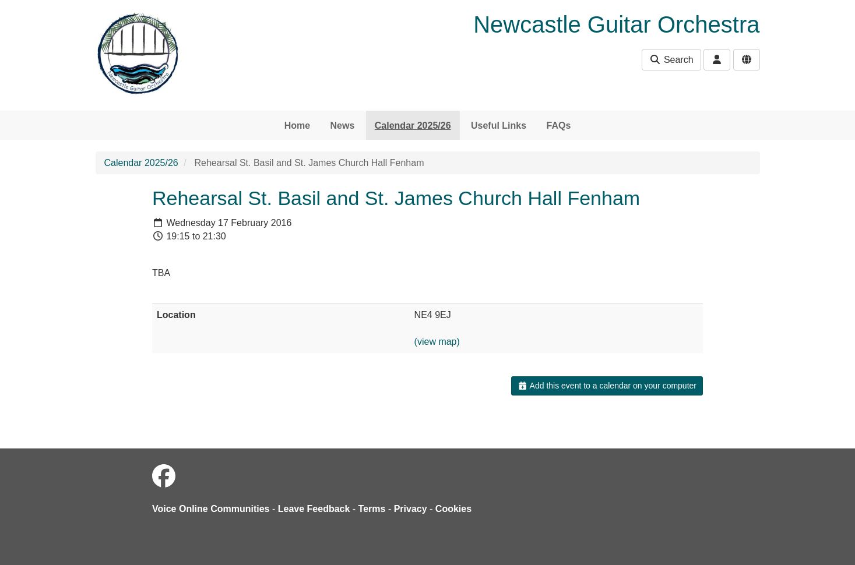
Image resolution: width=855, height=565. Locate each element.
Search (671, 60)
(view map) (437, 342)
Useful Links (498, 125)
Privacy (410, 509)
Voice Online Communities (211, 509)
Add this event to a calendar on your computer (607, 385)
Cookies (453, 509)
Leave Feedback (314, 509)
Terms (372, 509)
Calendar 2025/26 (413, 125)
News (342, 125)
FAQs (559, 125)
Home (297, 125)
